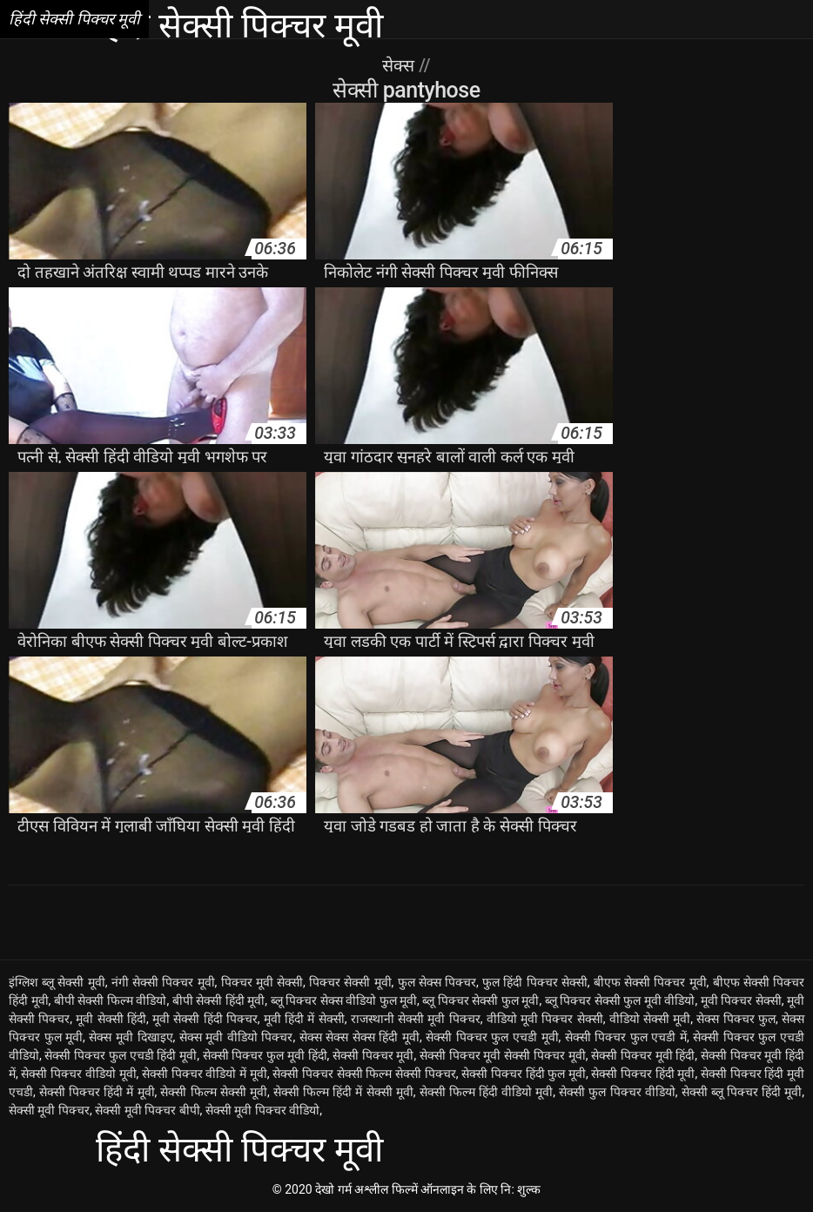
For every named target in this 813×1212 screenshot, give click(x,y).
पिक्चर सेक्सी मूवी (350, 982)
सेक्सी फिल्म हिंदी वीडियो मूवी (487, 1092)
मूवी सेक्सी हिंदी (111, 1019)
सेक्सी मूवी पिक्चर (49, 1110)
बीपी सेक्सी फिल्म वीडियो (110, 1000)
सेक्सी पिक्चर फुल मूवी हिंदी (265, 1055)
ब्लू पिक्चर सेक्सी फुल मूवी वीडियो (620, 1000)
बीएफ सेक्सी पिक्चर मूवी (650, 982)
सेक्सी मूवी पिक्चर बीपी (147, 1110)
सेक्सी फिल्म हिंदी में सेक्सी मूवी (343, 1092)
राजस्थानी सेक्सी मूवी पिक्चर (415, 1019)
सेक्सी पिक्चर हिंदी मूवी (643, 1074)
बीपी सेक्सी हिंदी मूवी (218, 1000)
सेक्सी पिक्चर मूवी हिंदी (643, 1055)
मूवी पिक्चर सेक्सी (741, 1000)
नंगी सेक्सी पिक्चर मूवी (163, 982)
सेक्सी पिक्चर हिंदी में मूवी (97, 1092)
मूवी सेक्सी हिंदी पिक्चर (205, 1019)
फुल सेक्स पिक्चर (437, 982)
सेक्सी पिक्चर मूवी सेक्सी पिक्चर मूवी (503, 1055)
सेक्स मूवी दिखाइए (130, 1037)
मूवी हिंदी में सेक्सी (304, 1019)
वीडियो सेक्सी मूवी (650, 1019)
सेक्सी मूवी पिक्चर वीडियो (262, 1110)
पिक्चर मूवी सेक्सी (262, 982)
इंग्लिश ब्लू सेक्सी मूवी (57, 982)
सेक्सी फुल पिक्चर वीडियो (617, 1092)
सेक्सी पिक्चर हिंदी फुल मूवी (523, 1074)
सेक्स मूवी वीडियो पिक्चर (236, 1037)
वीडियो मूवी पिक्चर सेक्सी (545, 1019)
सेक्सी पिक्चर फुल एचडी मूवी (492, 1037)
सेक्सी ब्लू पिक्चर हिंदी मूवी (742, 1092)
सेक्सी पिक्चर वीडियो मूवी (78, 1074)
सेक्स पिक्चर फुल (736, 1019)
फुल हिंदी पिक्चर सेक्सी (535, 982)
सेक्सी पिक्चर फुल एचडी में (626, 1037)
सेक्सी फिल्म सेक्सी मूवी (213, 1092)
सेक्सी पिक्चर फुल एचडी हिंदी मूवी (120, 1055)
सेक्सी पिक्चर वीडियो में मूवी (204, 1074)
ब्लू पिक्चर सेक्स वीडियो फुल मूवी (344, 1000)
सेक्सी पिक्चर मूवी (373, 1055)
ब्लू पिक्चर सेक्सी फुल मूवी (480, 1000)
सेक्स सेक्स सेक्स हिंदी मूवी (359, 1037)
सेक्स (400, 65)
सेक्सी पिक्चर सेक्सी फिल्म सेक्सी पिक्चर (363, 1074)
